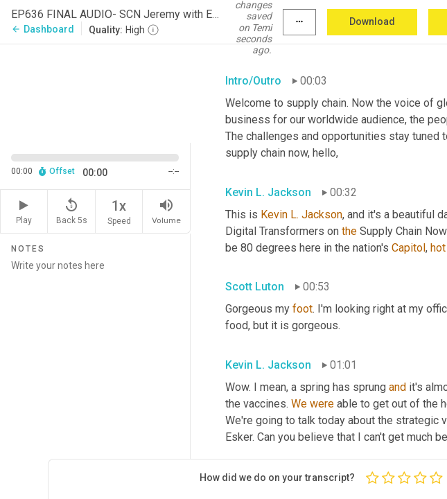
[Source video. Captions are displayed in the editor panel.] (95, 92)
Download (372, 21)
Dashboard (42, 29)
